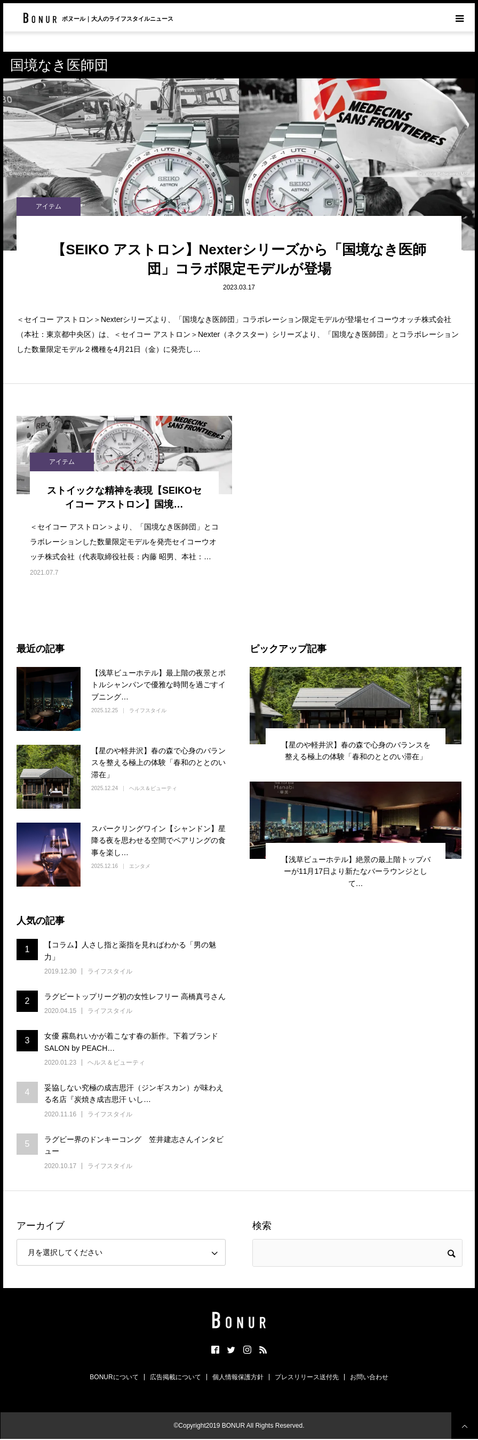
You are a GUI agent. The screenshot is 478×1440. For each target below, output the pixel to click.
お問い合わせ (369, 1377)
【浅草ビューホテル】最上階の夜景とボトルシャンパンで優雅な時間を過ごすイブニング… (158, 685)
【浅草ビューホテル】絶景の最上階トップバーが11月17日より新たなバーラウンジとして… (356, 871)
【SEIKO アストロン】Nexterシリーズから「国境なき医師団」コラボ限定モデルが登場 (239, 259)
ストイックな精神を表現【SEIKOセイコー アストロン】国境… (124, 497)
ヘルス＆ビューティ (153, 788)
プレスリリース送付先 (307, 1377)
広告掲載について (175, 1377)
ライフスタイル (147, 710)
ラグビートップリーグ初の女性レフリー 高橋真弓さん (135, 996)
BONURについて (114, 1377)
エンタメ (139, 866)
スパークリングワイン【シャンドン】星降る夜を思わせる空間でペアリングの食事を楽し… (158, 840)
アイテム (48, 206)
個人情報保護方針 (238, 1377)
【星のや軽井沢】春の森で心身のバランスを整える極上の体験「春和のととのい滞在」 (158, 762)
